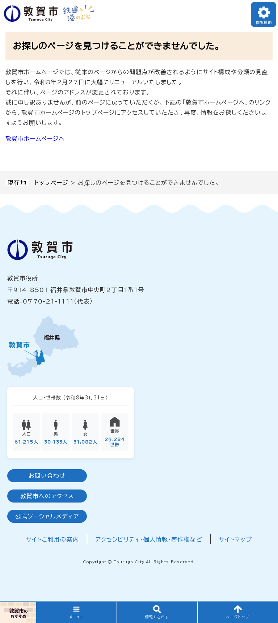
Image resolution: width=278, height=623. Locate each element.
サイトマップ (235, 540)
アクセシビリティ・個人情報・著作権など (149, 540)
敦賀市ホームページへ (35, 138)
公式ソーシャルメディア (47, 517)
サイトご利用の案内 (52, 540)
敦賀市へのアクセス (47, 496)
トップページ (51, 183)
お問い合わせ (47, 476)
